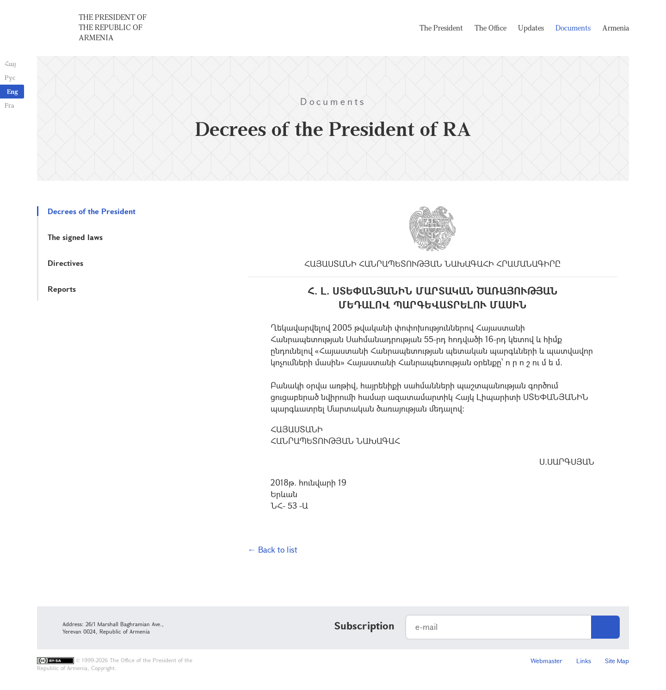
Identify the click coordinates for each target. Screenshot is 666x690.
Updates (531, 28)
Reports (62, 289)
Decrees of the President (92, 211)
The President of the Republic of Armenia (113, 27)
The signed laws (75, 237)
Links (583, 660)
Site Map (617, 660)
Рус (10, 77)
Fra (9, 105)
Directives (65, 263)
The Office (490, 28)
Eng (12, 91)
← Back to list (272, 549)
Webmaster (546, 660)
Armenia (615, 28)
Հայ (10, 63)
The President (441, 28)
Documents (573, 28)
